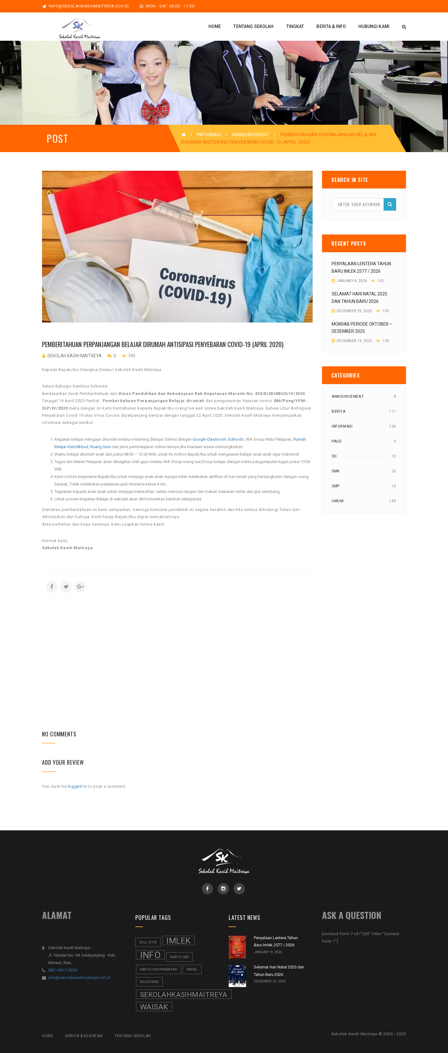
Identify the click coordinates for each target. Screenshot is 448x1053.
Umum (337, 501)
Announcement (250, 134)
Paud (337, 441)
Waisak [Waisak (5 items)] (154, 1006)
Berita (339, 411)
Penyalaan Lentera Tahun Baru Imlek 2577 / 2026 (361, 267)
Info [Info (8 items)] (150, 954)
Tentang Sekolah (132, 1036)
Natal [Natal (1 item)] (192, 969)
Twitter (239, 888)
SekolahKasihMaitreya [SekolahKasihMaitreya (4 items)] (183, 994)
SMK (336, 471)
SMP (336, 486)
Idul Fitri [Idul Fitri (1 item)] (148, 942)
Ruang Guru (100, 446)
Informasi (209, 134)
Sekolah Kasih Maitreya (74, 355)
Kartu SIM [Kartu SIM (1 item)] (179, 957)
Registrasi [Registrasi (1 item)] (149, 982)
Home (47, 1036)
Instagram (223, 888)
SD (334, 456)
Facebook (207, 888)
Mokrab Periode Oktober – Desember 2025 (362, 328)
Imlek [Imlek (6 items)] (178, 940)
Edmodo (236, 439)
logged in (77, 786)
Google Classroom (209, 439)
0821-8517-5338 (62, 970)
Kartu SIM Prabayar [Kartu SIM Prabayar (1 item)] (158, 969)
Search (390, 204)
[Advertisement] (177, 643)
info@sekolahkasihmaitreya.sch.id (85, 6)
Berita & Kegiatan (83, 1036)
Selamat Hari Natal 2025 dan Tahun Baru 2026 (359, 297)
